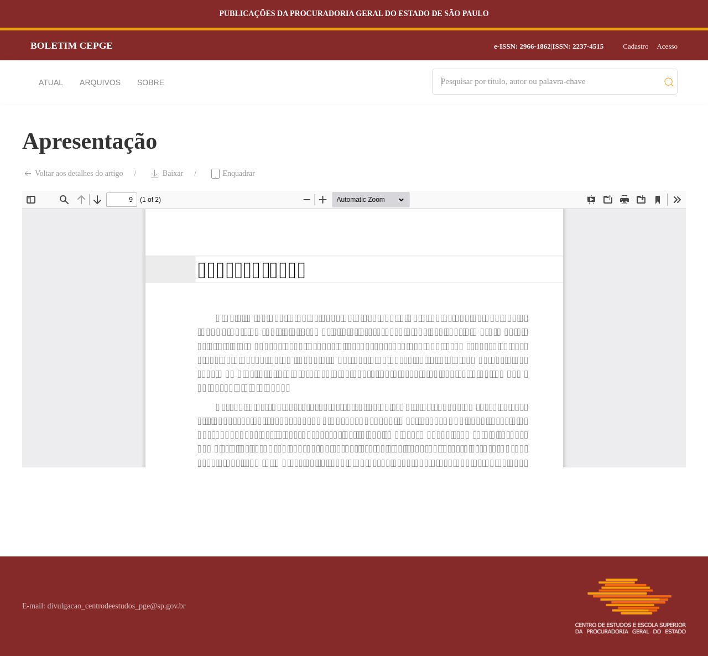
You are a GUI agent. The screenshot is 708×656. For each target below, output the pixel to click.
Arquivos (100, 82)
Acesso (667, 46)
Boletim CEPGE (71, 45)
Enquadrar (232, 173)
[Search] (549, 81)
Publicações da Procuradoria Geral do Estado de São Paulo (353, 13)
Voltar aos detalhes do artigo (72, 173)
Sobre (150, 82)
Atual (51, 82)
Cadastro (635, 46)
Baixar (166, 173)
